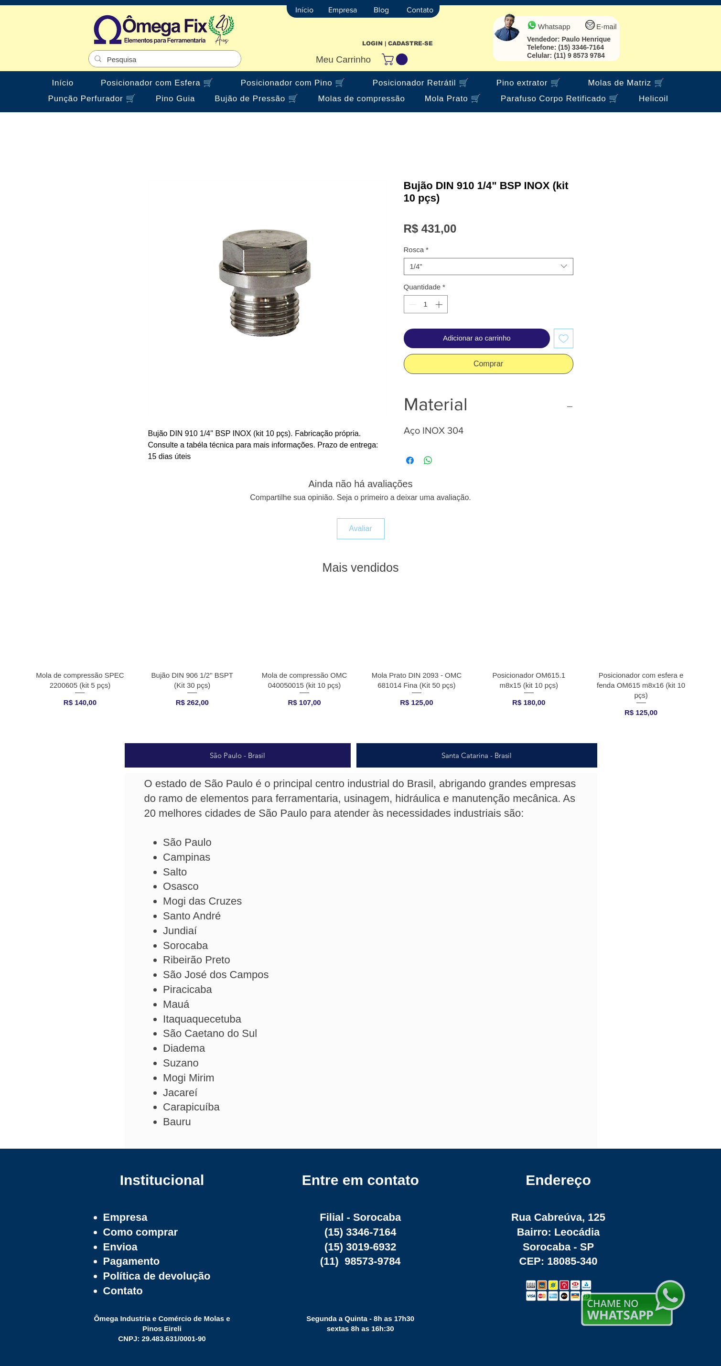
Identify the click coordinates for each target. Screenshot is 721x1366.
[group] (360, 664)
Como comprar (140, 1232)
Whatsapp (554, 26)
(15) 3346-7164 (581, 47)
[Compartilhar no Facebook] (410, 460)
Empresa (125, 1217)
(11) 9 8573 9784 (579, 55)
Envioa (120, 1247)
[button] (396, 59)
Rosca (416, 249)
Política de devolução (157, 1276)
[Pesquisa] (164, 59)
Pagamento (131, 1261)
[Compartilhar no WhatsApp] (428, 460)
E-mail (606, 26)
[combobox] (488, 266)
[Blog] (381, 10)
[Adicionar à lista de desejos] (563, 338)
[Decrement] (411, 304)
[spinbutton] (425, 304)
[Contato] (420, 10)
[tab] (238, 755)
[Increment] (439, 304)
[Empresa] (342, 10)
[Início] (304, 10)
